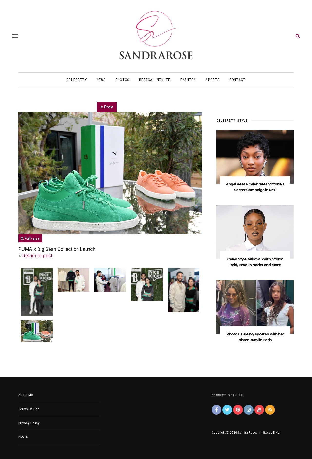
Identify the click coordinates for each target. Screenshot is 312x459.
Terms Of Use (28, 409)
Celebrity (77, 79)
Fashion (188, 79)
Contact (237, 79)
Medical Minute (154, 79)
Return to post (37, 256)
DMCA (23, 437)
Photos (122, 79)
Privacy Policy (28, 423)
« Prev (106, 106)
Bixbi (276, 432)
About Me (25, 395)
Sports (213, 79)
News (101, 79)
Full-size (30, 238)
